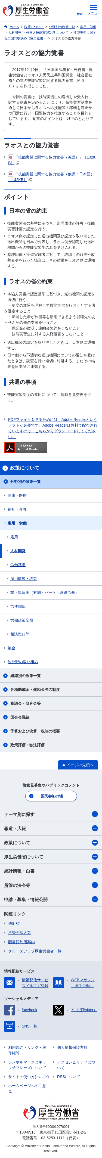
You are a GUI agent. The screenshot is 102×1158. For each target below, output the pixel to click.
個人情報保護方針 (72, 1047)
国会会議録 (19, 717)
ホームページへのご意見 (27, 1089)
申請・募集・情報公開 (51, 899)
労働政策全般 (21, 620)
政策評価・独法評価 (27, 745)
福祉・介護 (17, 509)
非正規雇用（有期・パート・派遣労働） (44, 592)
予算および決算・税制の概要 (35, 731)
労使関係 (18, 606)
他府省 (14, 923)
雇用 (14, 537)
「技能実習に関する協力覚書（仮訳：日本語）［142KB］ (51, 176)
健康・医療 (17, 495)
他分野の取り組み (23, 662)
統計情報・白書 (51, 871)
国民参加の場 (52, 796)
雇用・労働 (17, 523)
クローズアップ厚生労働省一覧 (34, 951)
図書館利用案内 (21, 942)
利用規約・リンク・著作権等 (27, 1050)
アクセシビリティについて (76, 1065)
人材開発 (18, 551)
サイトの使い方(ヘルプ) (28, 1077)
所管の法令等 (51, 885)
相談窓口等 (19, 634)
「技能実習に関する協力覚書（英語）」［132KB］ (52, 159)
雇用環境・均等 (23, 578)
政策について (51, 843)
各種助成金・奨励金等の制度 (35, 689)
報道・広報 (51, 828)
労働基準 (18, 565)
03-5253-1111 (53, 1138)
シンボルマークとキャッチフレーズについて (27, 1065)
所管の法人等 (19, 932)
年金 (11, 648)
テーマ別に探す (51, 814)
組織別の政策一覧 (25, 675)
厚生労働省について (51, 857)
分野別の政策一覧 (25, 481)
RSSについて (68, 1077)
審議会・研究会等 (25, 703)
